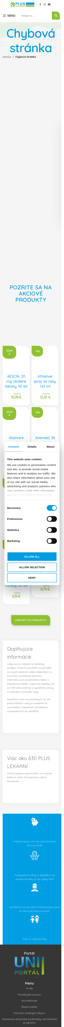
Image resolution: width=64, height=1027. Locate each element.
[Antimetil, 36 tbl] (45, 420)
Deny (32, 577)
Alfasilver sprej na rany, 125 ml (45, 381)
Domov (7, 56)
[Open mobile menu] (9, 15)
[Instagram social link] (44, 4)
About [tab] (50, 446)
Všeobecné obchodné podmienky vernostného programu (29, 1021)
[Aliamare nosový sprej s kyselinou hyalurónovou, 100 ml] (16, 420)
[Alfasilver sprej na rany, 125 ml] (45, 359)
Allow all (32, 556)
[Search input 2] (35, 15)
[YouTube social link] (49, 4)
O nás (29, 988)
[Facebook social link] (40, 4)
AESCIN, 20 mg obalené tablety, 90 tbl (16, 381)
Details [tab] (32, 446)
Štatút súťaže (29, 1007)
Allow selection (32, 567)
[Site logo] (22, 4)
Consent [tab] (13, 446)
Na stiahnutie (29, 1000)
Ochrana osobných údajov (29, 1013)
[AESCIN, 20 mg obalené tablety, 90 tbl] (16, 359)
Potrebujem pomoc (29, 994)
